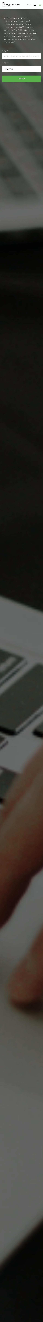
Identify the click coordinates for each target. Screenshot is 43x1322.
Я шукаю (6, 51)
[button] (28, 5)
